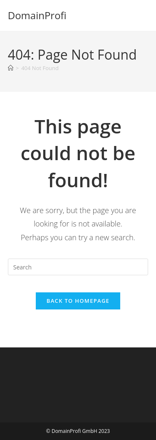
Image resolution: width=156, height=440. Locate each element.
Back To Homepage (78, 300)
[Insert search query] (78, 267)
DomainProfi (37, 15)
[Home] (10, 68)
